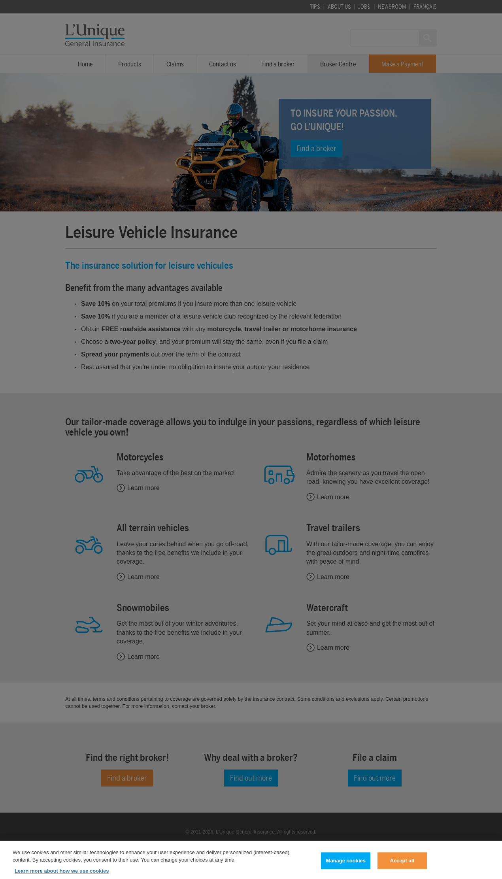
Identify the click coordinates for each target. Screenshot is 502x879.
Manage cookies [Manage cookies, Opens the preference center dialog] (346, 864)
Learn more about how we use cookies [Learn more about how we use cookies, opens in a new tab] (62, 874)
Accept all (402, 864)
